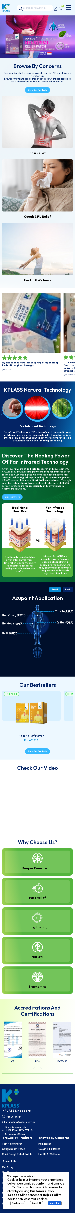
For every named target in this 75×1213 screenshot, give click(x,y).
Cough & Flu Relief (49, 1148)
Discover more (12, 497)
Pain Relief (44, 1143)
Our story (8, 1167)
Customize (18, 1203)
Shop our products (37, 90)
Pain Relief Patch (12, 1143)
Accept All (54, 1203)
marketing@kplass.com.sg (21, 1121)
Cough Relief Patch (13, 1148)
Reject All (36, 1203)
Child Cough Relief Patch (17, 1154)
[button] (34, 1068)
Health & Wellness (49, 1154)
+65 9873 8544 (13, 1116)
